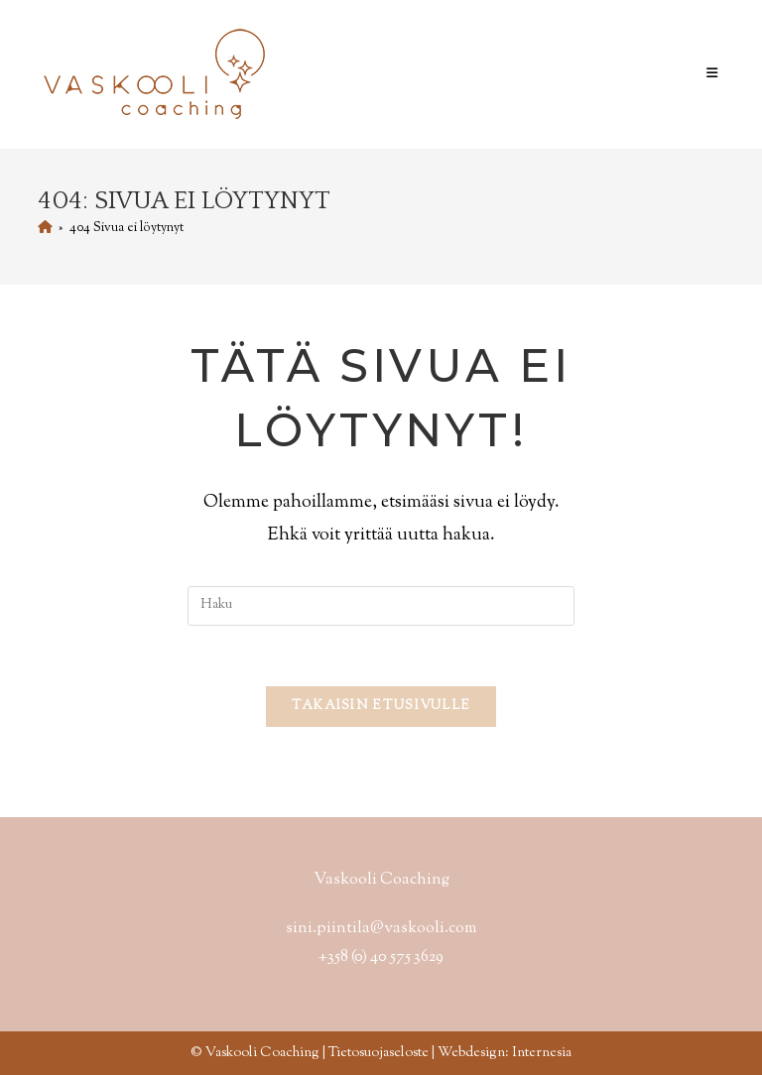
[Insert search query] (381, 606)
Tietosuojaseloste (378, 1053)
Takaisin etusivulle (381, 706)
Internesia (542, 1053)
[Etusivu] (45, 228)
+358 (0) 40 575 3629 (381, 957)
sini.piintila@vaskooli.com (381, 928)
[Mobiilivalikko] (715, 74)
